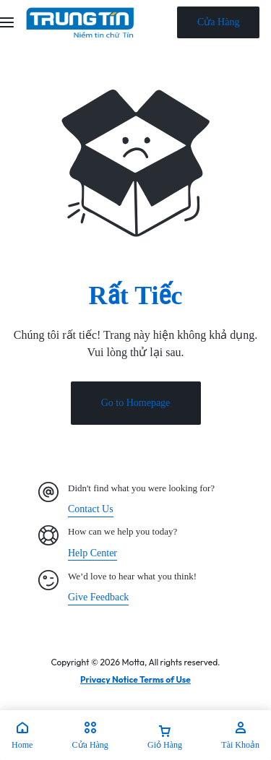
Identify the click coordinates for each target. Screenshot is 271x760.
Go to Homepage (136, 402)
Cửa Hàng (218, 22)
